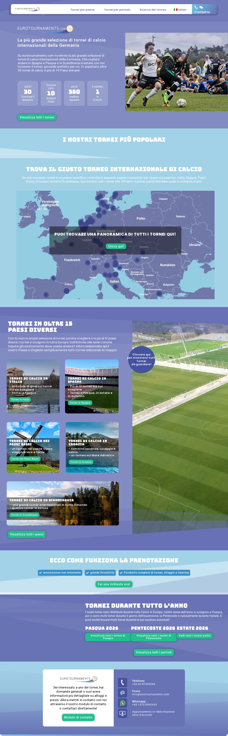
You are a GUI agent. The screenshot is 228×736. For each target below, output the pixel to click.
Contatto (202, 12)
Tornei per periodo (118, 10)
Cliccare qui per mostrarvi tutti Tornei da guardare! (141, 359)
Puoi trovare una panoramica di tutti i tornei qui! (115, 234)
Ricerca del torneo (153, 10)
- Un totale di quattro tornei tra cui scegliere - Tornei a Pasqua (30, 389)
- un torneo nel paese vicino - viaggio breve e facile (30, 450)
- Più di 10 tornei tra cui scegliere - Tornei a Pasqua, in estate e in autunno (90, 391)
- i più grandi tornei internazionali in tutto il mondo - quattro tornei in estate (48, 506)
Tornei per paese (83, 10)
